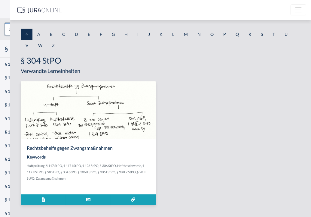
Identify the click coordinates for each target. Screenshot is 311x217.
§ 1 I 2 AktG (15, 145)
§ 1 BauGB (14, 77)
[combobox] (48, 29)
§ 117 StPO (134, 166)
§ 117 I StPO (152, 166)
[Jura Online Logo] (125, 10)
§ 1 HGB (12, 104)
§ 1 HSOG (14, 118)
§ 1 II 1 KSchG (17, 199)
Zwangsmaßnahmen (121, 185)
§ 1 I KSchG (15, 186)
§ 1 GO (11, 91)
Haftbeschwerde (128, 172)
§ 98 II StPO (183, 178)
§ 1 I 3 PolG (15, 172)
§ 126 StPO (170, 166)
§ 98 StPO (168, 172)
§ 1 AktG (13, 64)
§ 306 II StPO (125, 178)
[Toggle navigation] (298, 10)
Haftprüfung (116, 166)
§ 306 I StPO (144, 178)
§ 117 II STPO (150, 172)
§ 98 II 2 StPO (164, 178)
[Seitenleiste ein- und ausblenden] (86, 9)
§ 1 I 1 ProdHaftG (21, 131)
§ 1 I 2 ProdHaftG (21, 159)
